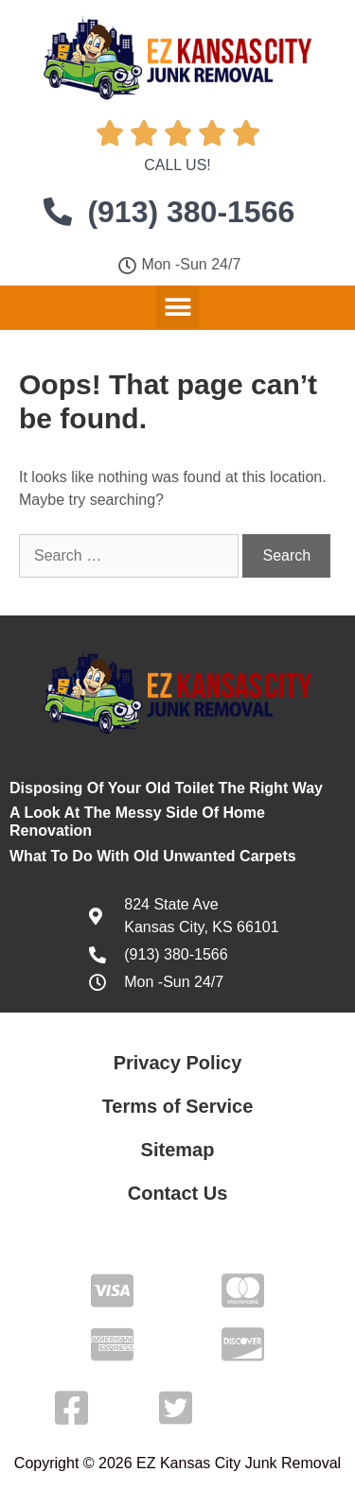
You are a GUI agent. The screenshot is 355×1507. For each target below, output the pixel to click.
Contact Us (178, 1193)
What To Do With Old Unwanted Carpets (152, 856)
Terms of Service (178, 1106)
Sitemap (178, 1149)
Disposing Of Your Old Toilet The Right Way (166, 788)
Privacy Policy (178, 1062)
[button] (177, 307)
